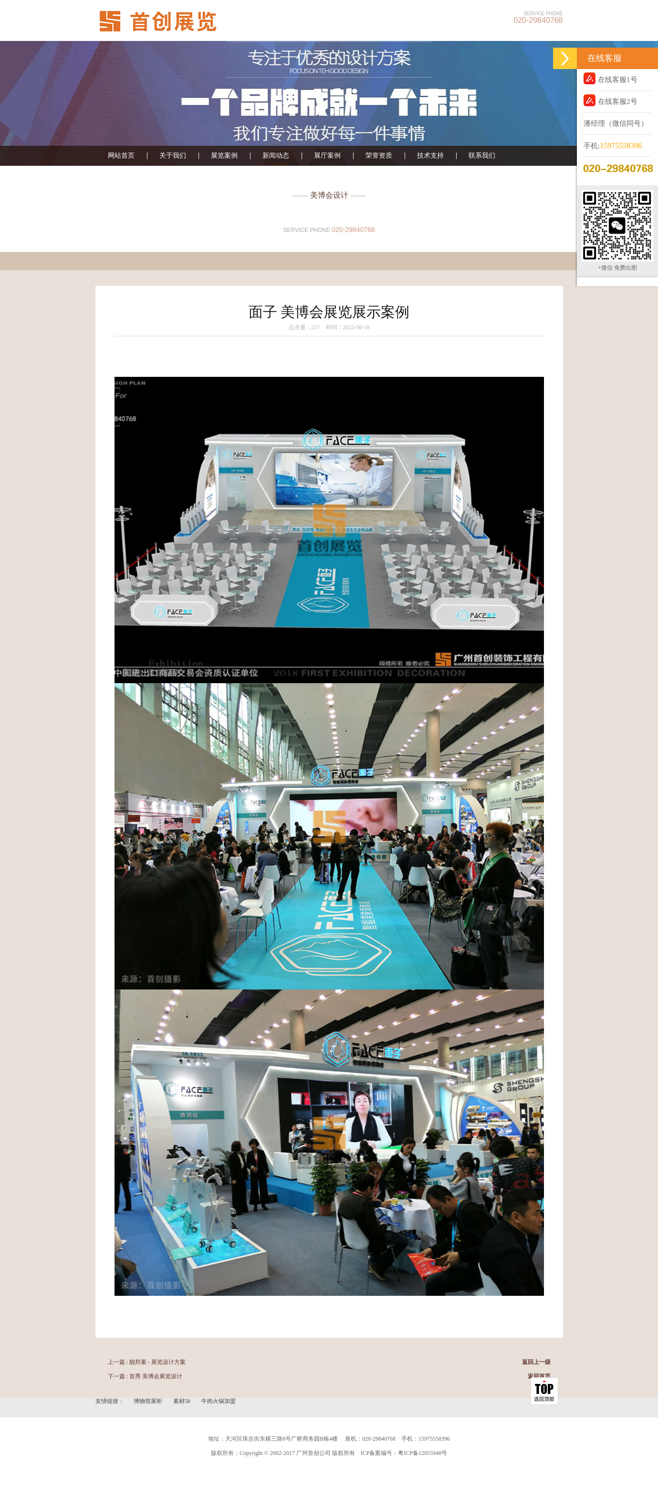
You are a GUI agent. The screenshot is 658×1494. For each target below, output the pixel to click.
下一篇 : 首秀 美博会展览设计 (145, 1376)
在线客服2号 (610, 100)
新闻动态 (275, 155)
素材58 (182, 1401)
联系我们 (482, 155)
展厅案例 (327, 155)
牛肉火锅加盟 (218, 1401)
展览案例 (224, 155)
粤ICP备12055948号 (422, 1453)
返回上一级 (536, 1362)
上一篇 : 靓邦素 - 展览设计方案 (147, 1362)
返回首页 (539, 1376)
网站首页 (121, 155)
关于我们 (172, 155)
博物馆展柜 (149, 1401)
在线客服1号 (610, 78)
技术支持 (430, 155)
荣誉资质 (379, 155)
